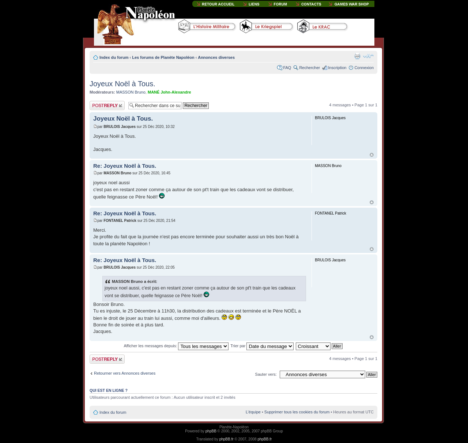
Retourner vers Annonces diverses (124, 373)
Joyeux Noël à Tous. (122, 84)
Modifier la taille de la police (368, 56)
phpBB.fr (226, 439)
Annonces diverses (216, 57)
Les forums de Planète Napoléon (163, 57)
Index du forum (113, 57)
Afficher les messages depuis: (176, 346)
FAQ (287, 67)
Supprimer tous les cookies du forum (297, 412)
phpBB (210, 431)
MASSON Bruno (131, 92)
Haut (372, 155)
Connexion (364, 67)
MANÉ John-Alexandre (169, 92)
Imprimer (357, 56)
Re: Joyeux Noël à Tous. (124, 166)
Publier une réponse (107, 105)
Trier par (262, 346)
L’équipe (253, 412)
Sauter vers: (266, 374)
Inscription (337, 67)
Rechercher (309, 67)
